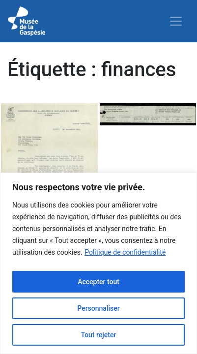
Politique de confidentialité (125, 252)
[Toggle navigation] (176, 21)
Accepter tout (98, 282)
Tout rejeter (98, 335)
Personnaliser (98, 308)
